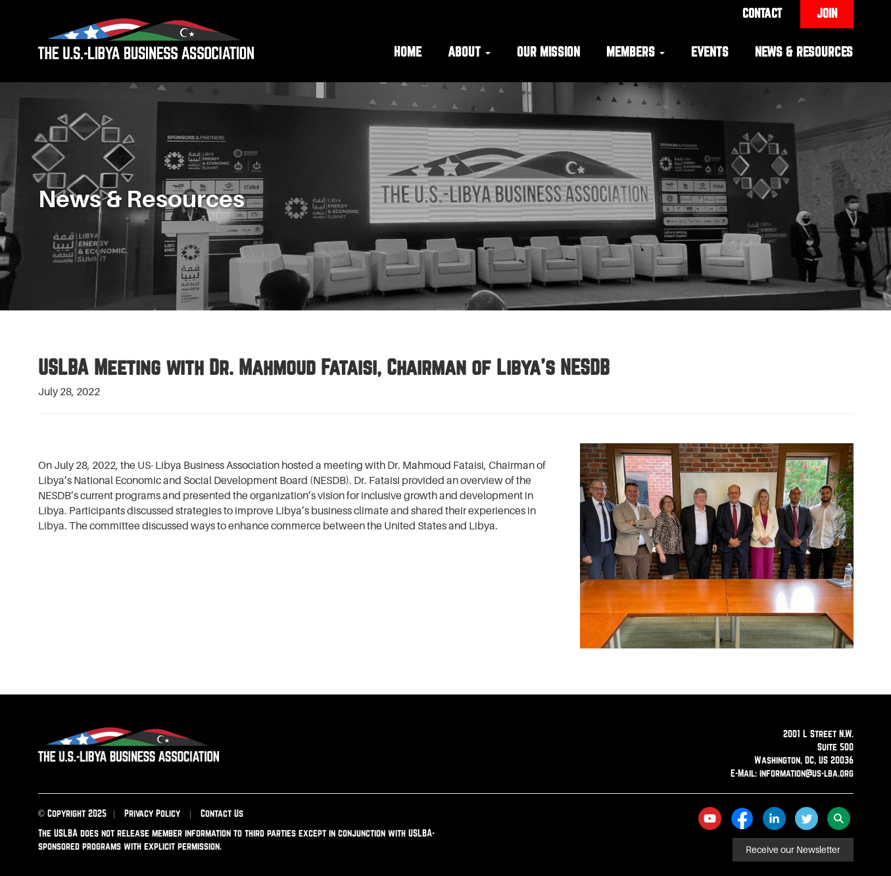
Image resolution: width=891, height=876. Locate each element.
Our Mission (548, 51)
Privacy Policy (152, 813)
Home (407, 51)
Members (635, 51)
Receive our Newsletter (793, 849)
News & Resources (804, 51)
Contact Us (222, 813)
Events (710, 51)
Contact (762, 13)
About (469, 51)
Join (827, 13)
